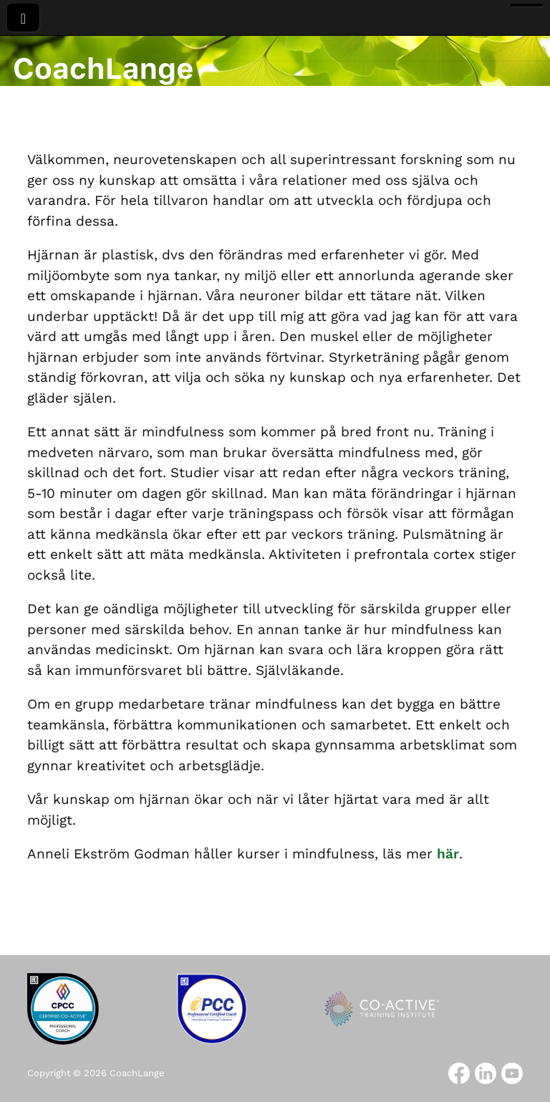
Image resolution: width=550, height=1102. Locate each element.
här (448, 853)
